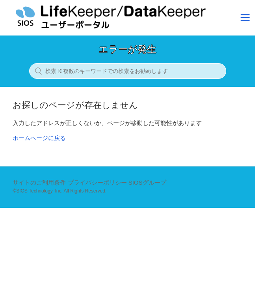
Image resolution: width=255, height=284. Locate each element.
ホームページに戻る (39, 138)
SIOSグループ (147, 182)
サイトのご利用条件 (39, 182)
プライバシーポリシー (97, 182)
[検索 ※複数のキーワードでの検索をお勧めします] (127, 71)
